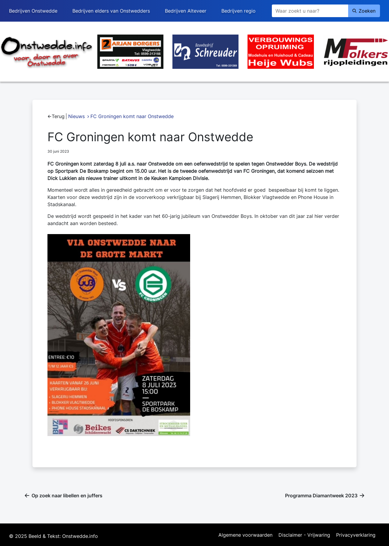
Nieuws (76, 116)
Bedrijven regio (238, 11)
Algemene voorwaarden (245, 535)
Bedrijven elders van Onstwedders (111, 11)
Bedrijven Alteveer (185, 11)
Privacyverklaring (355, 535)
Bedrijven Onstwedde (33, 11)
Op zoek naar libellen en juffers (67, 496)
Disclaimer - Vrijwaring (304, 535)
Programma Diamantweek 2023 (321, 496)
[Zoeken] (310, 11)
